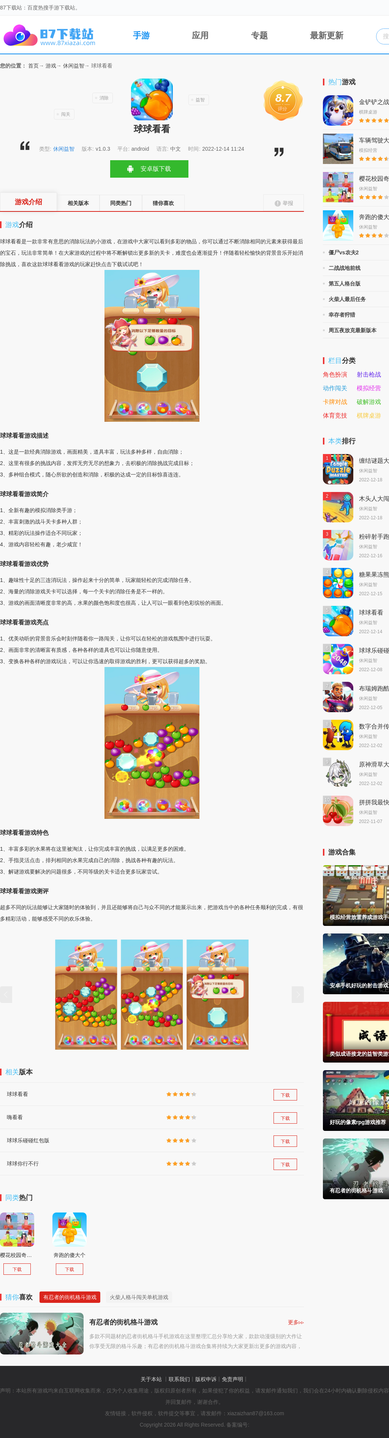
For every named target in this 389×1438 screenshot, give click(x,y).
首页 (33, 66)
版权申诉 (206, 1379)
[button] (6, 994)
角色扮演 (335, 375)
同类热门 (120, 203)
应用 (193, 34)
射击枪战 (369, 375)
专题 (252, 34)
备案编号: (237, 1425)
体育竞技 (335, 416)
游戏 (51, 66)
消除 (104, 98)
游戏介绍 (28, 202)
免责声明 (232, 1379)
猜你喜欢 (163, 203)
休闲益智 (73, 66)
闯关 (65, 114)
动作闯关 (335, 388)
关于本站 (151, 1379)
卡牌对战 (335, 402)
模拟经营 (369, 388)
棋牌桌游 (369, 416)
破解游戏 (369, 402)
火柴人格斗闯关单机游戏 (139, 1297)
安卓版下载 (156, 169)
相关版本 (78, 203)
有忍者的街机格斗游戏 (69, 1297)
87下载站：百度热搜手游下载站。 (40, 8)
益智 (200, 99)
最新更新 (319, 34)
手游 (134, 34)
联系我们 (179, 1379)
